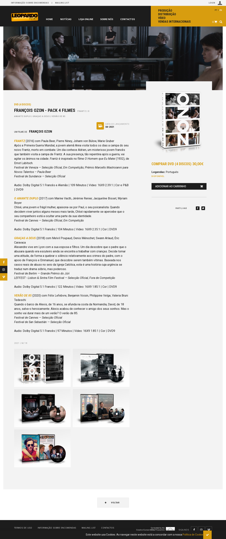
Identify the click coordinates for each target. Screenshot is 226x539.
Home (49, 19)
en (221, 10)
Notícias (66, 19)
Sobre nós (108, 19)
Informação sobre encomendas (30, 3)
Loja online (86, 19)
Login (215, 3)
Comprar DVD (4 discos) (178, 164)
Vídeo (162, 18)
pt (216, 10)
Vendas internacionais (174, 21)
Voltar (112, 502)
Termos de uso (23, 527)
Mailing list (62, 3)
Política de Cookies (193, 534)
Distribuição (167, 14)
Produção (165, 10)
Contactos (130, 19)
